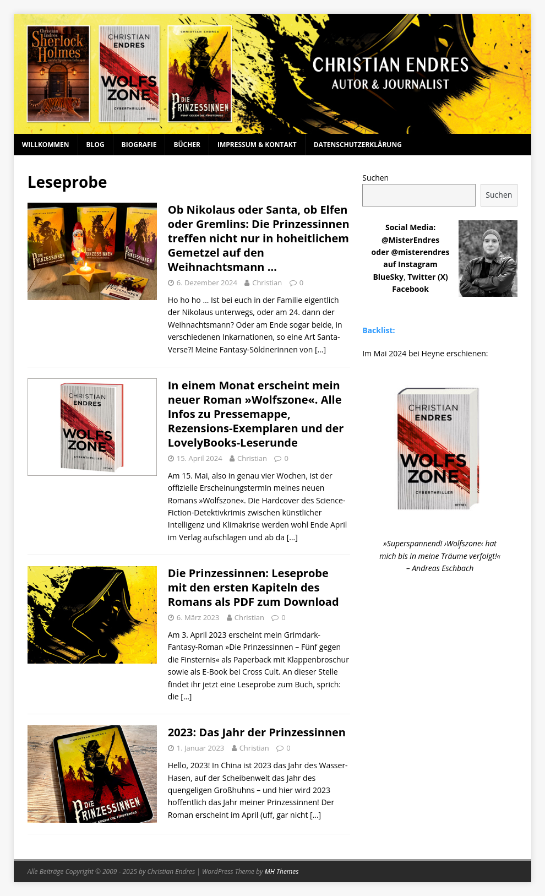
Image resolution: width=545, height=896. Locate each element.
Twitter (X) (427, 276)
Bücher (186, 144)
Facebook (410, 289)
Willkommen (45, 144)
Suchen (375, 177)
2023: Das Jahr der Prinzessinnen (257, 732)
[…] (320, 349)
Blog (95, 144)
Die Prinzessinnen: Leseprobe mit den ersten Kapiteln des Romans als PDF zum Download (253, 587)
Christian (267, 282)
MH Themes (282, 871)
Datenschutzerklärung (358, 144)
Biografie (139, 144)
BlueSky (388, 276)
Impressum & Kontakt (257, 144)
